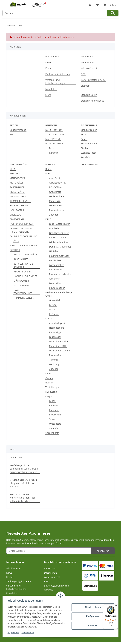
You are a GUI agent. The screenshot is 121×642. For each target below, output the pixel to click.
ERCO (48, 219)
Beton (52, 148)
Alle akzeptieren (93, 607)
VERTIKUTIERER (18, 196)
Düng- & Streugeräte (60, 246)
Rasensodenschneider (61, 274)
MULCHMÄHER (17, 191)
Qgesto (49, 377)
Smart (84, 138)
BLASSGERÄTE (17, 219)
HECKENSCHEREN (19, 205)
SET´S (12, 168)
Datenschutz (28, 632)
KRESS (48, 318)
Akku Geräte (55, 178)
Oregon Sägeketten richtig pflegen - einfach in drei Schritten (23, 483)
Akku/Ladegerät (57, 182)
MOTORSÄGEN (17, 182)
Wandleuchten (88, 152)
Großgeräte (55, 191)
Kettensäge (55, 332)
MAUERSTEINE (52, 138)
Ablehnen (92, 625)
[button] (90, 5)
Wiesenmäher (56, 264)
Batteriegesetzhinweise (93, 79)
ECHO (48, 173)
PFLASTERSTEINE (54, 143)
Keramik (53, 152)
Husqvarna (51, 391)
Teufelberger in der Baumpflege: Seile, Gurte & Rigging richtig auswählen (24, 468)
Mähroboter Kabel (58, 341)
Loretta (53, 304)
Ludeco (49, 373)
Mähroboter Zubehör (60, 350)
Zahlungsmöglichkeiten (57, 74)
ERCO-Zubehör (57, 287)
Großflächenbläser (59, 232)
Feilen (52, 400)
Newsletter (51, 89)
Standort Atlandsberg (92, 100)
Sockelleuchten (89, 143)
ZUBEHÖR (15, 249)
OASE (52, 309)
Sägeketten (55, 414)
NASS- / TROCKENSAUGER (23, 245)
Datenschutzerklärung (61, 539)
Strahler (85, 148)
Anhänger (54, 278)
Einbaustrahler (89, 129)
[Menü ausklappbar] (4, 5)
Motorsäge (54, 200)
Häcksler (53, 251)
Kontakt (49, 68)
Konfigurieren (92, 616)
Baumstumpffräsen (59, 255)
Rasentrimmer (56, 210)
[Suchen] (112, 13)
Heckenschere (56, 196)
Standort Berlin (89, 94)
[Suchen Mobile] (55, 13)
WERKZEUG (16, 173)
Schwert (53, 419)
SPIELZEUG (15, 214)
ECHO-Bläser (56, 187)
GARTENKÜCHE (90, 164)
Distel (48, 168)
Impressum (13, 632)
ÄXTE (16, 240)
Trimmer (53, 359)
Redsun (49, 382)
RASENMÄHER (17, 187)
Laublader (54, 228)
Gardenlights (52, 432)
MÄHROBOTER (17, 178)
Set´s (12, 134)
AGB (83, 74)
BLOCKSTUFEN (56, 134)
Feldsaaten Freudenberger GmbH (59, 294)
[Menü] (116, 606)
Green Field (55, 300)
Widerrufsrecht (89, 68)
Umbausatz (55, 423)
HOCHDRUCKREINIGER (21, 223)
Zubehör (85, 157)
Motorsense (55, 205)
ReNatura (54, 313)
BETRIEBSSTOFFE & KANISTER (23, 265)
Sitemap (85, 85)
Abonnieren (103, 550)
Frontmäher (55, 283)
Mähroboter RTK (57, 345)
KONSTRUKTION (54, 129)
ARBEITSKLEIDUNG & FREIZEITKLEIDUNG (21, 230)
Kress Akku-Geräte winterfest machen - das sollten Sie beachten (22, 497)
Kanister (53, 405)
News (48, 62)
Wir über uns (52, 56)
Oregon (49, 396)
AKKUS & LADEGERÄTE (25, 254)
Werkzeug (54, 364)
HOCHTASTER (17, 210)
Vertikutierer (55, 260)
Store (48, 94)
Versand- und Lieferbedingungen (55, 81)
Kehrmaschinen (57, 237)
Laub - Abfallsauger (59, 223)
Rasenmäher (56, 269)
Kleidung (54, 410)
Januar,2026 (16, 457)
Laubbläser (55, 336)
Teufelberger (52, 387)
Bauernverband (18, 129)
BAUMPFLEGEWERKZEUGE (23, 236)
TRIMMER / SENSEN (20, 200)
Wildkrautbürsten (58, 242)
